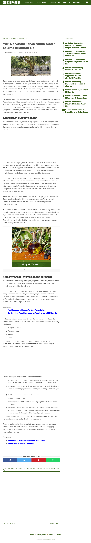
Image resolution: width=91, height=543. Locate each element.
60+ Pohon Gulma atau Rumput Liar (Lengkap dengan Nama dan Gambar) (75, 45)
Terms (31, 535)
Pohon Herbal (55, 2)
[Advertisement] (45, 21)
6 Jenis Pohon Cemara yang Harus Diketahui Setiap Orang (76, 111)
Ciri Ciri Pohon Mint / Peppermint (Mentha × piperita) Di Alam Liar (73, 76)
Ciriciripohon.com (50, 540)
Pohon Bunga (42, 2)
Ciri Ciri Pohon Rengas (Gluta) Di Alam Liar (76, 91)
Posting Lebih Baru (10, 524)
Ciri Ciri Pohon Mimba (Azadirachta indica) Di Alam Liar (75, 104)
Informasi (76, 2)
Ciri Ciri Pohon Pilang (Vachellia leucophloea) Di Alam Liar (75, 84)
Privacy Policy (41, 535)
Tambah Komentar (31, 53)
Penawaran (9, 7)
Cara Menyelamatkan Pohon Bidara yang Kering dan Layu (76, 97)
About (51, 535)
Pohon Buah (29, 2)
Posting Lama (54, 524)
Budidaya (66, 2)
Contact (59, 535)
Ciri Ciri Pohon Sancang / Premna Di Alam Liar (74, 69)
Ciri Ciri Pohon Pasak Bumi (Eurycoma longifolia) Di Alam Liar (76, 62)
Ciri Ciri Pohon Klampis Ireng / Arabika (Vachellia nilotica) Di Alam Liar (76, 53)
